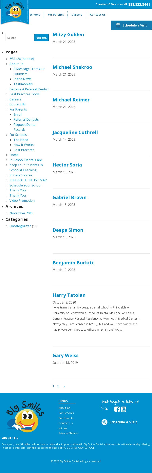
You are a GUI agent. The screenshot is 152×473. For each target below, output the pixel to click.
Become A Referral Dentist (29, 89)
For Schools (32, 14)
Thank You (18, 190)
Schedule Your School (25, 185)
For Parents (56, 14)
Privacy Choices (21, 175)
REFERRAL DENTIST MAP (28, 180)
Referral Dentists (26, 119)
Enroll (17, 114)
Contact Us (97, 14)
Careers (77, 14)
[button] (25, 415)
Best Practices (23, 150)
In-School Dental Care (26, 160)
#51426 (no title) (22, 59)
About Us (16, 64)
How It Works (23, 145)
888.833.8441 (139, 4)
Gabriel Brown (70, 197)
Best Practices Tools (25, 94)
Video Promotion (22, 200)
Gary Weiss (66, 355)
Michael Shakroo (72, 67)
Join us (63, 428)
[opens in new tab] (117, 409)
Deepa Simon (68, 230)
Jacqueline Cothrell (75, 132)
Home (14, 155)
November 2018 (21, 213)
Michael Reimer (71, 99)
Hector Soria (67, 164)
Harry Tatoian (69, 295)
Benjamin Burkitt (73, 262)
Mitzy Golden (68, 34)
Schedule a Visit (131, 25)
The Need (20, 140)
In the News (22, 79)
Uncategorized (20, 226)
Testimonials (23, 84)
